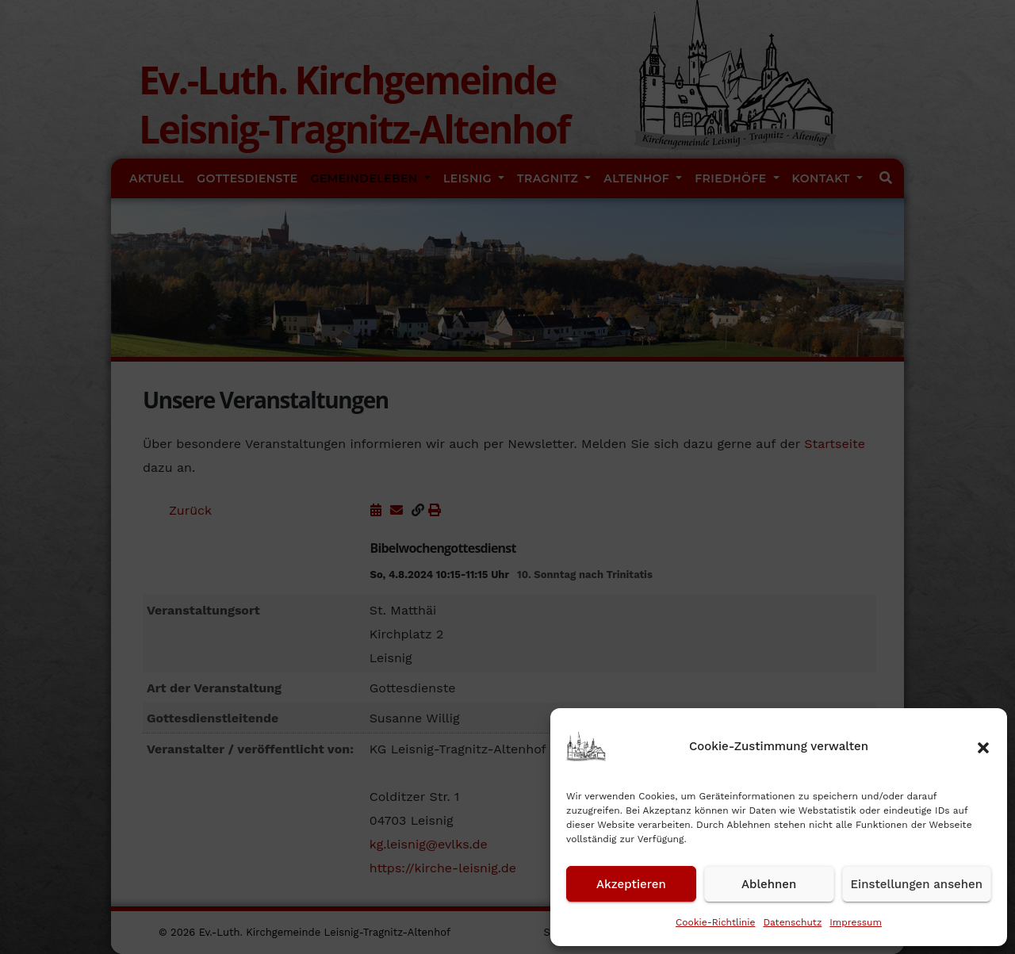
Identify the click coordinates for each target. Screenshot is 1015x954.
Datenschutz (792, 922)
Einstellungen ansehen (916, 884)
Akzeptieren (631, 884)
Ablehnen (768, 884)
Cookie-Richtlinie (715, 922)
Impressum (855, 922)
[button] (983, 746)
